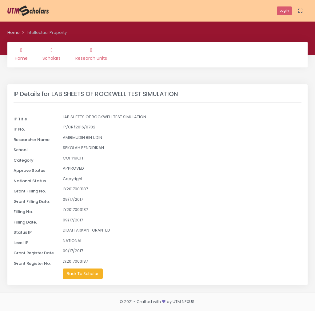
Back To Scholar (83, 274)
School (21, 150)
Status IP (23, 232)
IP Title (20, 119)
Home (13, 32)
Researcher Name (32, 140)
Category (24, 160)
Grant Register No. (32, 263)
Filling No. (23, 212)
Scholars (51, 54)
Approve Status (29, 170)
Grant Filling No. (30, 191)
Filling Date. (25, 222)
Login (284, 10)
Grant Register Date (34, 253)
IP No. (19, 129)
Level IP (21, 243)
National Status (30, 181)
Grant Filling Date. (32, 201)
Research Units (91, 54)
